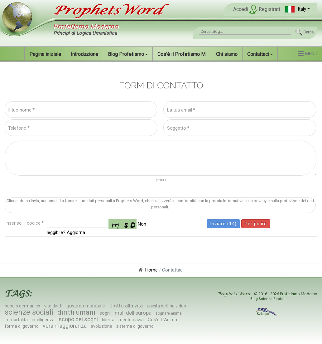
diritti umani (76, 312)
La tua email (181, 110)
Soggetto (178, 128)
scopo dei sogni (78, 319)
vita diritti (53, 305)
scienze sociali (29, 312)
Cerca (308, 32)
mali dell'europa (133, 313)
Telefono (19, 128)
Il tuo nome (21, 110)
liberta (108, 319)
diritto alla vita (126, 305)
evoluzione (101, 326)
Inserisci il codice (24, 223)
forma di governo (22, 326)
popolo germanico (22, 305)
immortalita (16, 319)
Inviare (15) (223, 224)
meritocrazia (131, 319)
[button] (297, 9)
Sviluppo (267, 314)
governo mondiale (85, 306)
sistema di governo (135, 326)
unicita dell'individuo (166, 305)
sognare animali (170, 313)
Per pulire (256, 224)
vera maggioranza (65, 325)
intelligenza (43, 319)
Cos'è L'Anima (162, 319)
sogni (105, 313)
